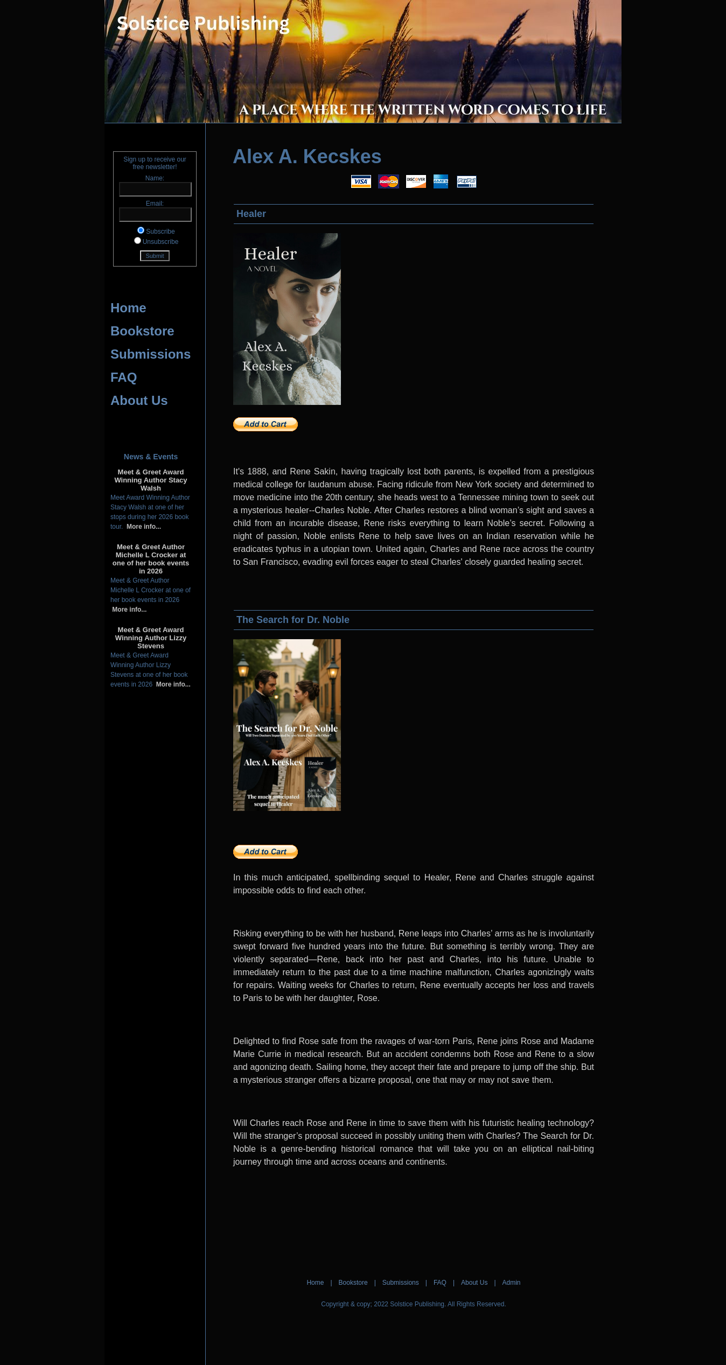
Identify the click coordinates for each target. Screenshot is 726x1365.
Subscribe (160, 231)
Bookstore (142, 331)
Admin (511, 1282)
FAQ (123, 377)
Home (128, 307)
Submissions (150, 354)
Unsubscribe (161, 242)
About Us (139, 400)
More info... (142, 526)
